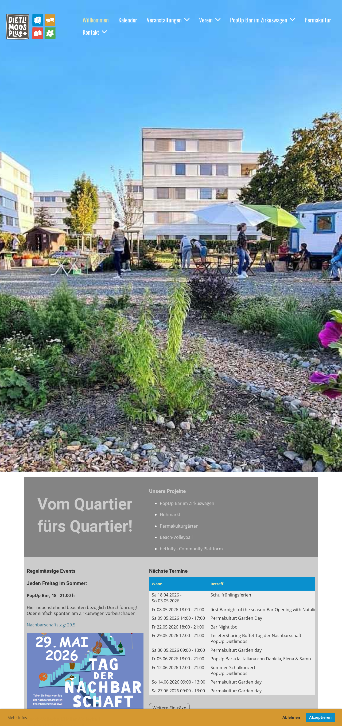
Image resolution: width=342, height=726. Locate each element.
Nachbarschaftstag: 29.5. (52, 625)
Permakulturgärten (179, 526)
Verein (209, 19)
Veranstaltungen (168, 19)
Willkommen (96, 19)
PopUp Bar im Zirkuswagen (262, 19)
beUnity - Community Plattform (191, 549)
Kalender (127, 19)
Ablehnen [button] (291, 717)
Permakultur (318, 19)
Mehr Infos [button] (17, 717)
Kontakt (95, 32)
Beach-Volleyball (176, 537)
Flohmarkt (170, 514)
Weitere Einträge (169, 708)
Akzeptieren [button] (320, 717)
